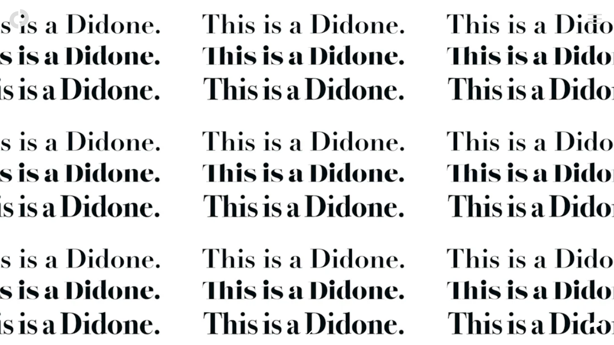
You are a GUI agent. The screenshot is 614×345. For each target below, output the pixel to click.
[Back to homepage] (19, 19)
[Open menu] (595, 19)
